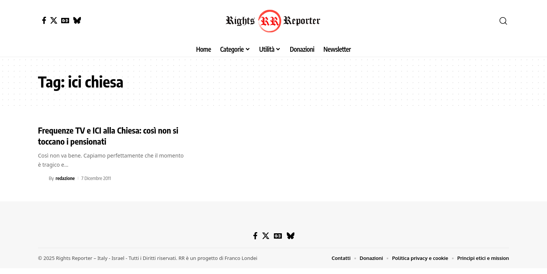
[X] (53, 20)
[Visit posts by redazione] (42, 178)
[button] (503, 20)
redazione (65, 178)
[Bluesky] (77, 20)
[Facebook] (44, 20)
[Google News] (65, 20)
